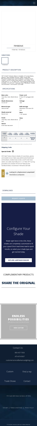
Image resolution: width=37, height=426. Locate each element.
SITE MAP (5, 408)
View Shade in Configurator (16, 174)
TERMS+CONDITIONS (16, 408)
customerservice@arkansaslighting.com (20, 360)
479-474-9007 (20, 356)
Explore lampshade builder (18, 260)
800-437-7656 (20, 353)
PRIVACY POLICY (29, 408)
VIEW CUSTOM (18, 328)
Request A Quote (18, 198)
